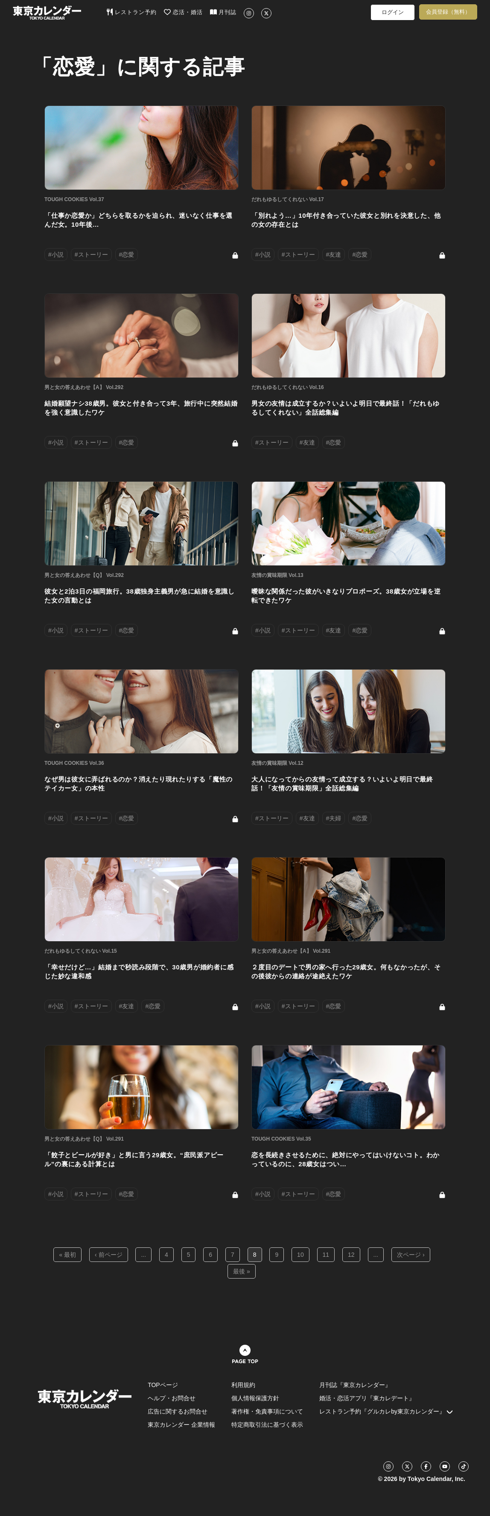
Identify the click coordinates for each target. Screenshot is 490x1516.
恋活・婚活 (183, 12)
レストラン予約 (131, 12)
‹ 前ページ (108, 1254)
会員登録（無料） (448, 12)
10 (300, 1254)
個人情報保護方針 (255, 1398)
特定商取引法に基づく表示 (267, 1425)
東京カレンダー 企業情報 (181, 1425)
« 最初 (67, 1254)
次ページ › (411, 1254)
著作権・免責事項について (267, 1411)
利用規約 (243, 1385)
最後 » (241, 1271)
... (143, 1254)
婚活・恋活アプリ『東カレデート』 (367, 1398)
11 (326, 1254)
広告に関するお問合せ (177, 1411)
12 (351, 1254)
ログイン (393, 12)
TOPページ (163, 1385)
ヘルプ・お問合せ (171, 1398)
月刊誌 (223, 12)
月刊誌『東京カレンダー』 (355, 1385)
